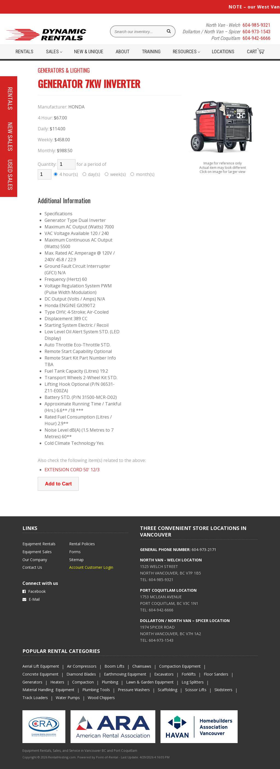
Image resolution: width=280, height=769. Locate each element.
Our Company (34, 559)
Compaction (83, 682)
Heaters (57, 682)
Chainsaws (141, 666)
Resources (186, 51)
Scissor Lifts (195, 689)
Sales (54, 51)
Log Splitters (193, 682)
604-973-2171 (204, 549)
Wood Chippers (101, 697)
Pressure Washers (134, 689)
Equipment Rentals (39, 543)
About (122, 51)
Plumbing (110, 682)
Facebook (34, 591)
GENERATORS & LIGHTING (64, 70)
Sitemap (76, 559)
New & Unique (88, 51)
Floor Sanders (216, 674)
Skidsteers (223, 689)
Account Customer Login (91, 567)
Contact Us (32, 567)
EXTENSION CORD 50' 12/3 (72, 470)
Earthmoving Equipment (125, 674)
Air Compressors (82, 666)
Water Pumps (68, 697)
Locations (223, 51)
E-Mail (31, 599)
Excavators (164, 674)
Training (151, 51)
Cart (255, 51)
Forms (75, 551)
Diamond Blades (81, 674)
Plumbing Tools (96, 689)
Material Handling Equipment (48, 689)
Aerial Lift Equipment (40, 666)
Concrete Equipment (40, 674)
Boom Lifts (114, 666)
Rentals (24, 51)
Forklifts (189, 674)
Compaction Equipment (180, 666)
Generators (32, 682)
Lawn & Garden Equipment (150, 682)
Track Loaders (35, 697)
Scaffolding (167, 689)
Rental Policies (82, 543)
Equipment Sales (37, 551)
